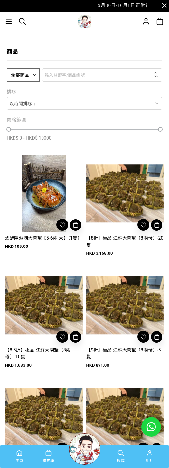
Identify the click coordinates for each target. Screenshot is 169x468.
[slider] (8, 129)
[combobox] (84, 103)
